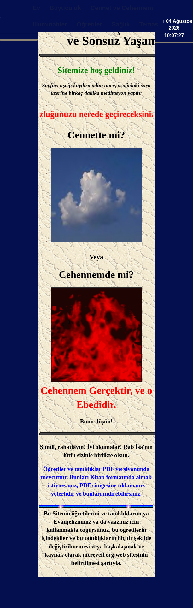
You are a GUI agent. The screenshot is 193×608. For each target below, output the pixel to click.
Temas (148, 24)
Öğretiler (89, 24)
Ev (36, 7)
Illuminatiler (49, 24)
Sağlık (121, 24)
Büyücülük (65, 7)
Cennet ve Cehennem (122, 7)
